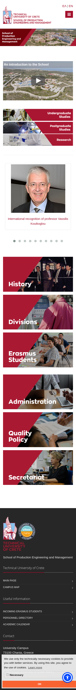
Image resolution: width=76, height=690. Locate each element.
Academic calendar (16, 624)
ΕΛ (64, 6)
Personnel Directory (18, 618)
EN (71, 6)
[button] (67, 677)
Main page (9, 580)
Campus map (11, 587)
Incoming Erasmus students (22, 611)
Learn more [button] (35, 667)
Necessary (14, 674)
